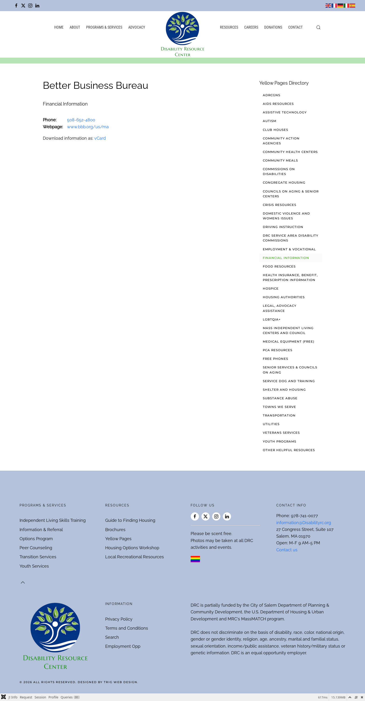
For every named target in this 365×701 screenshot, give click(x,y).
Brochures (115, 529)
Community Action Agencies (281, 140)
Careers (251, 27)
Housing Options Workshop (132, 547)
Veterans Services (281, 432)
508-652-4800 (81, 119)
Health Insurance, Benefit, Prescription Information (290, 277)
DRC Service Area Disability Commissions (290, 238)
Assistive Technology (285, 112)
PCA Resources (277, 350)
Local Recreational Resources (134, 556)
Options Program (36, 538)
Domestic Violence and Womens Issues (286, 216)
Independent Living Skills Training (53, 520)
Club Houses (275, 130)
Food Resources (279, 266)
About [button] (75, 27)
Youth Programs (279, 441)
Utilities (271, 424)
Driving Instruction (283, 227)
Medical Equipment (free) (288, 341)
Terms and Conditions (126, 628)
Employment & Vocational (289, 249)
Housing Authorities (284, 297)
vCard (100, 138)
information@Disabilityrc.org (303, 522)
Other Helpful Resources (289, 450)
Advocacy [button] (136, 27)
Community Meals (280, 160)
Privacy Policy (118, 619)
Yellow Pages (118, 538)
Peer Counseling (36, 547)
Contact (295, 27)
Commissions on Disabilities (279, 171)
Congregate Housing (284, 182)
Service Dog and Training (289, 381)
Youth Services (34, 566)
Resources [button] (229, 27)
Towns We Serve (279, 407)
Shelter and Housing (284, 389)
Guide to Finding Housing (130, 520)
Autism (269, 121)
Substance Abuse (280, 398)
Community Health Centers (290, 152)
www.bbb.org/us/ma (88, 126)
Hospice (271, 288)
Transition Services (38, 556)
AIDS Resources (278, 104)
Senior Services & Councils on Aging (290, 369)
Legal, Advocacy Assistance (279, 308)
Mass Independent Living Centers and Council (288, 330)
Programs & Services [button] (104, 27)
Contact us (286, 549)
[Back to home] (182, 34)
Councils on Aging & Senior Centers (291, 193)
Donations (273, 27)
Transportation (279, 415)
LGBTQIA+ (272, 319)
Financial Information (286, 258)
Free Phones (275, 358)
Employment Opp (122, 646)
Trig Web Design (120, 682)
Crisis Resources (279, 205)
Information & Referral (41, 529)
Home (59, 27)
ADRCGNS (271, 95)
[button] (318, 27)
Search (112, 637)
